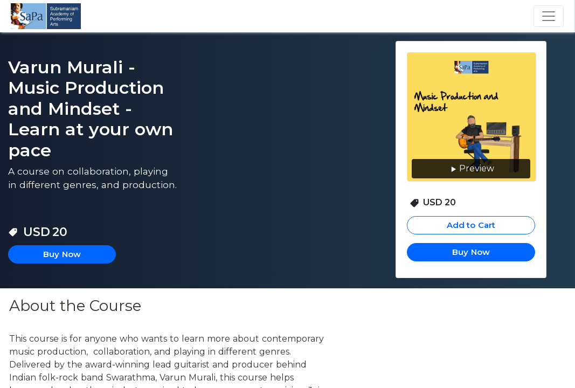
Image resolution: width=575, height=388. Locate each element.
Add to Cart (471, 225)
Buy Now (471, 252)
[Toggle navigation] (549, 16)
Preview (471, 169)
